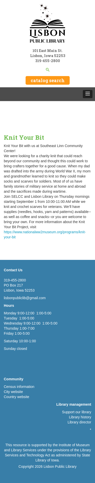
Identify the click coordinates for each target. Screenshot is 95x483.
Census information (19, 387)
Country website (16, 397)
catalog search (48, 80)
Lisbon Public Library (60, 466)
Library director (79, 422)
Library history (80, 417)
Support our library (76, 412)
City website (13, 392)
